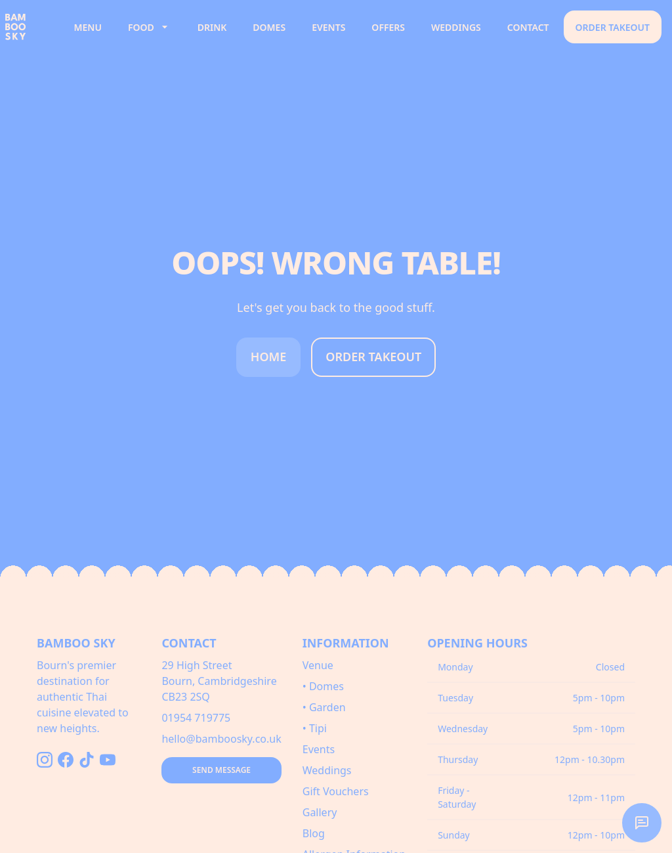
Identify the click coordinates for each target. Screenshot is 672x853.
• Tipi (315, 728)
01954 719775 (195, 718)
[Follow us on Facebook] (66, 760)
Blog (314, 833)
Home (269, 356)
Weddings (456, 27)
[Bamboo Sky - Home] (31, 27)
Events (328, 27)
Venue (318, 665)
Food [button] (149, 26)
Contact (528, 27)
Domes (269, 27)
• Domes (323, 686)
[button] (642, 822)
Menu (88, 27)
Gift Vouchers (336, 791)
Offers (388, 27)
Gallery (320, 812)
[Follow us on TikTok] (86, 760)
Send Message (221, 770)
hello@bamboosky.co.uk (221, 739)
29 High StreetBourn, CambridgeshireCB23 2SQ (218, 681)
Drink (212, 27)
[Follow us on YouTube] (108, 760)
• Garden (324, 707)
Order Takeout (613, 27)
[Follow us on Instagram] (44, 760)
